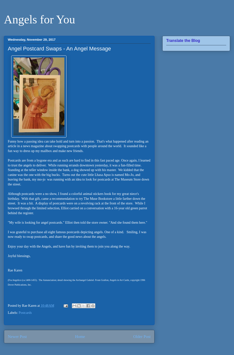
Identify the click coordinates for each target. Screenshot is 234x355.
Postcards (25, 313)
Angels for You (39, 19)
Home (80, 336)
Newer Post (17, 336)
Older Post (142, 336)
